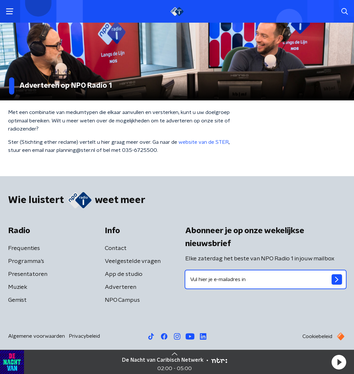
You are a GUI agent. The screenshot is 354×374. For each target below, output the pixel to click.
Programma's (26, 261)
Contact (116, 248)
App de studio (123, 274)
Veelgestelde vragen (133, 261)
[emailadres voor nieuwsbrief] (265, 279)
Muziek (17, 287)
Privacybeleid (84, 336)
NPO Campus (122, 300)
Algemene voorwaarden (36, 336)
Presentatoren (27, 274)
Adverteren (120, 287)
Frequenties (24, 248)
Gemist (17, 300)
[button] (338, 362)
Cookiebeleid (317, 336)
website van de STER (203, 142)
